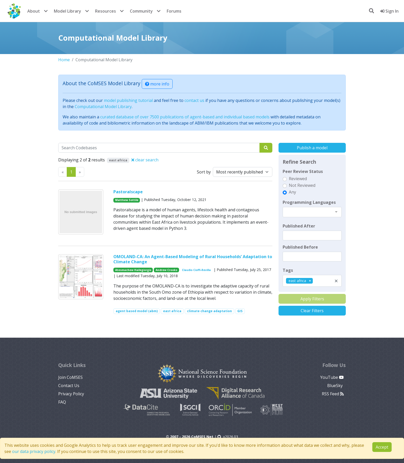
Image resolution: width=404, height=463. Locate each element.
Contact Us (68, 385)
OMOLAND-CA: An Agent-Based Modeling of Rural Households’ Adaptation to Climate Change (192, 259)
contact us (194, 100)
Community (141, 11)
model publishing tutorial (128, 100)
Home (64, 60)
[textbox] (312, 235)
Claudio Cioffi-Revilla (196, 270)
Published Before (300, 247)
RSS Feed (333, 394)
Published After (299, 226)
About (33, 11)
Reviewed (298, 178)
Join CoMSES (70, 377)
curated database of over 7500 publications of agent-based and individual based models (185, 117)
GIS (239, 311)
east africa (172, 311)
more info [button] (157, 84)
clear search (144, 160)
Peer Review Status (303, 171)
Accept (382, 447)
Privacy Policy (71, 394)
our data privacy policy (33, 451)
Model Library (67, 11)
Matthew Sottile (126, 200)
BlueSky (335, 385)
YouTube (332, 377)
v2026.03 (227, 436)
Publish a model (312, 148)
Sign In (389, 11)
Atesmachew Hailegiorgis (133, 270)
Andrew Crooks (166, 270)
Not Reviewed (302, 185)
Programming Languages (309, 202)
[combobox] (312, 212)
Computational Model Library (103, 106)
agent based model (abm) (137, 311)
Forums (174, 11)
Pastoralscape (128, 192)
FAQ (62, 402)
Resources (105, 11)
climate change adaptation (209, 311)
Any (292, 192)
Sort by (204, 172)
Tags (288, 270)
